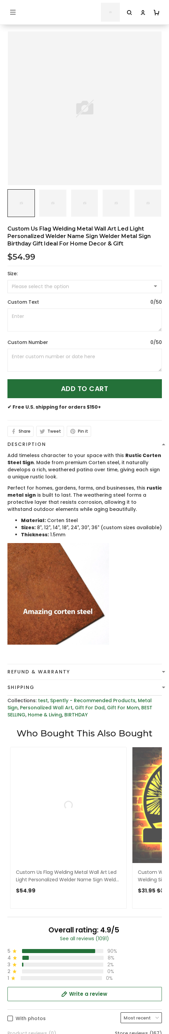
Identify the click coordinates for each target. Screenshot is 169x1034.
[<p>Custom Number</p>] (84, 360)
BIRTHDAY (76, 714)
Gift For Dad (90, 707)
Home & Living (45, 714)
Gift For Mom (123, 707)
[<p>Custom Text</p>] (84, 319)
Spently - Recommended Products (92, 700)
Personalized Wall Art (46, 707)
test (43, 700)
